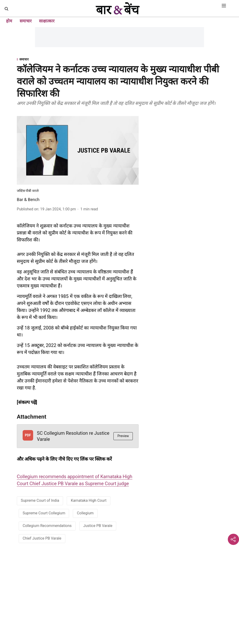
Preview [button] (123, 436)
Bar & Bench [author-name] (28, 199)
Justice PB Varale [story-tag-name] (97, 525)
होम (9, 20)
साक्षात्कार (46, 20)
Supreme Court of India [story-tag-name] (40, 500)
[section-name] (119, 59)
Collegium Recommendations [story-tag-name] (47, 525)
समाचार (26, 20)
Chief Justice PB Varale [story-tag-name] (42, 538)
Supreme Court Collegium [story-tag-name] (44, 513)
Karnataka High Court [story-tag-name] (88, 500)
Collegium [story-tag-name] (85, 513)
